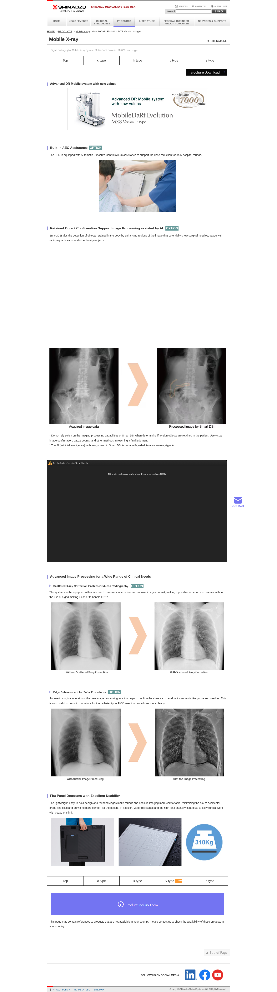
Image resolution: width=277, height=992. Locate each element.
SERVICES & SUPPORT (212, 21)
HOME (57, 21)
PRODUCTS (124, 21)
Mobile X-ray (83, 31)
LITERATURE (147, 21)
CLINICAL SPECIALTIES (102, 22)
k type (137, 60)
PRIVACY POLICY (61, 990)
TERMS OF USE (82, 990)
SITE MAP (99, 990)
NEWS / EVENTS (78, 21)
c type (101, 60)
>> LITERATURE (217, 40)
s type (210, 60)
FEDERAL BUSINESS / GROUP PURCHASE (177, 22)
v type (174, 60)
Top (65, 60)
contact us (165, 921)
